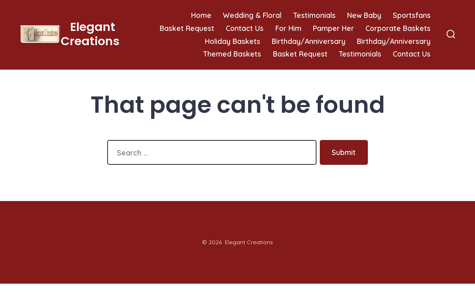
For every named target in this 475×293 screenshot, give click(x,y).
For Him (288, 28)
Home (201, 15)
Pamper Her (333, 28)
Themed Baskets (232, 53)
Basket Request (187, 28)
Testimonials (314, 15)
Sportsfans (412, 15)
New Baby (364, 15)
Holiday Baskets (232, 41)
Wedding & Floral (252, 15)
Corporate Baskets (398, 28)
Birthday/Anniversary (308, 41)
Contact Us (245, 28)
